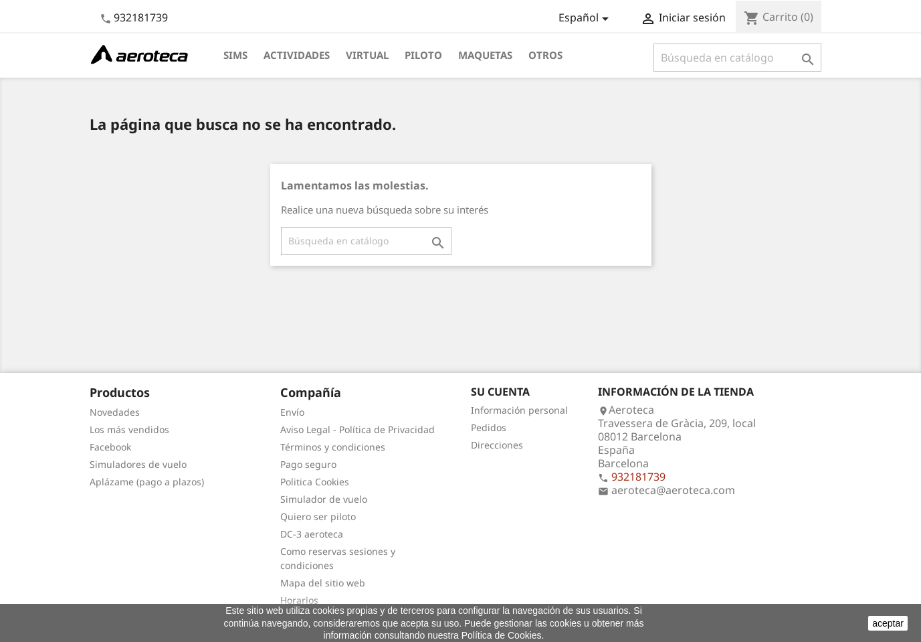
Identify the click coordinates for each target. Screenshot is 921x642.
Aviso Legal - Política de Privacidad (357, 429)
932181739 (141, 17)
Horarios (299, 600)
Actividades (297, 55)
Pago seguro (308, 464)
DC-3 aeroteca (311, 534)
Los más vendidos (129, 429)
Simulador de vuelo (323, 499)
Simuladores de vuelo (138, 464)
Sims (235, 55)
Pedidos (488, 427)
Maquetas (485, 55)
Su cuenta (500, 391)
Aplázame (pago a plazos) (147, 481)
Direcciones (497, 444)
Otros (545, 55)
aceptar (888, 623)
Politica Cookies (314, 481)
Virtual (367, 55)
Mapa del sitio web (322, 582)
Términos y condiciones (332, 446)
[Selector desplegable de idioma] (585, 19)
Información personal (519, 410)
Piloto (423, 55)
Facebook (110, 446)
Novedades (115, 412)
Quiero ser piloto (318, 516)
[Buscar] (737, 58)
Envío (292, 412)
